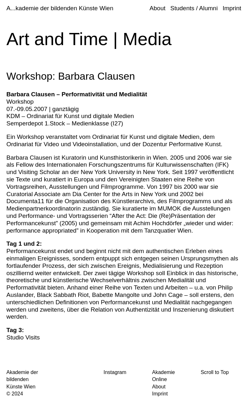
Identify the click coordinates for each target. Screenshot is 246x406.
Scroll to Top (215, 372)
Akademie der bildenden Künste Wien (22, 379)
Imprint (232, 8)
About (158, 8)
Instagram (114, 372)
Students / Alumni (194, 8)
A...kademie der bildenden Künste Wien (59, 8)
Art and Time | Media (89, 39)
